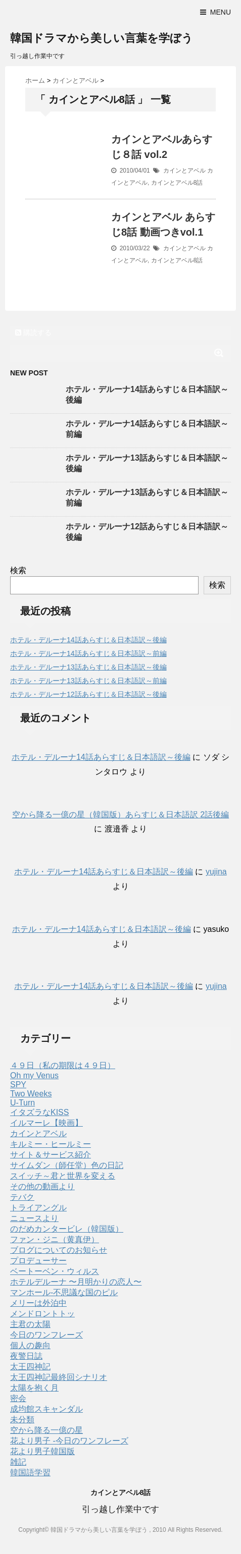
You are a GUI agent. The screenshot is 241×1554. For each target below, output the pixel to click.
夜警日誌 (26, 1356)
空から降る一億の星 (46, 1430)
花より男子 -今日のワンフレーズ (69, 1440)
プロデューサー (38, 1260)
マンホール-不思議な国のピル (64, 1292)
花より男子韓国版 (42, 1451)
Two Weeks (31, 1093)
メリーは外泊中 (38, 1303)
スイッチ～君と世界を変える (62, 1176)
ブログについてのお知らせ (58, 1250)
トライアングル (38, 1207)
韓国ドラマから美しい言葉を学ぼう (101, 38)
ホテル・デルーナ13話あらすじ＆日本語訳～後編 (88, 667)
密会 (18, 1398)
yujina (216, 871)
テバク (22, 1197)
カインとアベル (184, 170)
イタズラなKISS (39, 1112)
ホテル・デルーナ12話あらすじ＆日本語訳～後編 (88, 694)
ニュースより (34, 1218)
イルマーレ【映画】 (46, 1123)
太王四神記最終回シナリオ (58, 1377)
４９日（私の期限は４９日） (62, 1065)
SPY (18, 1084)
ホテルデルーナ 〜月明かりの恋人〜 (75, 1282)
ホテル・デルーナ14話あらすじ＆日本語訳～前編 (88, 653)
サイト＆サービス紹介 (50, 1154)
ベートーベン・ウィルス (54, 1271)
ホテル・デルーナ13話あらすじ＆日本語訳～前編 (88, 681)
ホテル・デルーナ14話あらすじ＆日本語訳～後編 (88, 640)
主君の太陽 (30, 1324)
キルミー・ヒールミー (50, 1144)
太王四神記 (30, 1366)
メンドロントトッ (42, 1313)
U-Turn (22, 1102)
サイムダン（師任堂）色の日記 (66, 1165)
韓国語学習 (30, 1472)
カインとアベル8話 (177, 182)
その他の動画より (42, 1186)
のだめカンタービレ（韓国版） (66, 1229)
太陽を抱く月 (34, 1387)
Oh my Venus (34, 1075)
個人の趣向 (30, 1345)
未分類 (22, 1419)
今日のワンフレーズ (46, 1334)
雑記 (18, 1462)
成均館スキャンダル (46, 1409)
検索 (18, 570)
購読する (33, 332)
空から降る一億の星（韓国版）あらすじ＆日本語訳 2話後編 (120, 814)
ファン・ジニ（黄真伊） (54, 1239)
